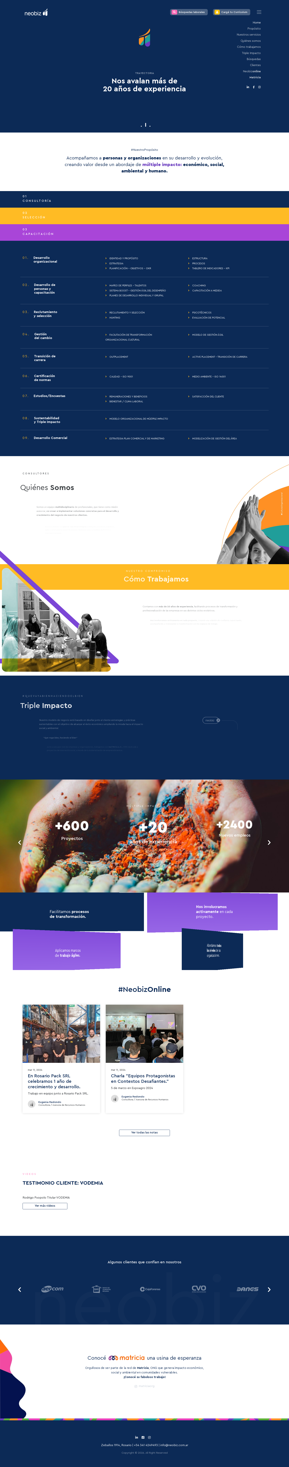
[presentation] (20, 842)
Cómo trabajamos (249, 47)
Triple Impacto (251, 53)
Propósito (254, 28)
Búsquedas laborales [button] (188, 12)
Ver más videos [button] (45, 1205)
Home (257, 22)
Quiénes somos (251, 41)
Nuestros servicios (249, 34)
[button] (141, 126)
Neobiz (252, 71)
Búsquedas (254, 59)
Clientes (255, 65)
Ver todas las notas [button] (144, 1132)
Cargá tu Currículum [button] (230, 12)
